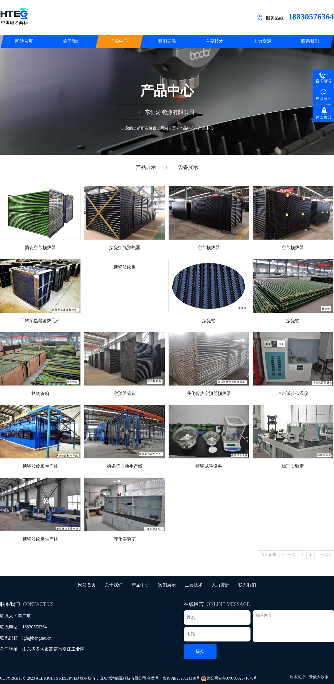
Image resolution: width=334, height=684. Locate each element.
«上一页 (289, 555)
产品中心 (187, 128)
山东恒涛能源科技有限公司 (122, 678)
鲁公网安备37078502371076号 (229, 678)
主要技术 (194, 585)
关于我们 (113, 585)
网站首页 (168, 128)
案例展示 (167, 585)
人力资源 (220, 585)
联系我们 (247, 585)
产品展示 (146, 167)
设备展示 (188, 167)
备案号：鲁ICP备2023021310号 (173, 678)
